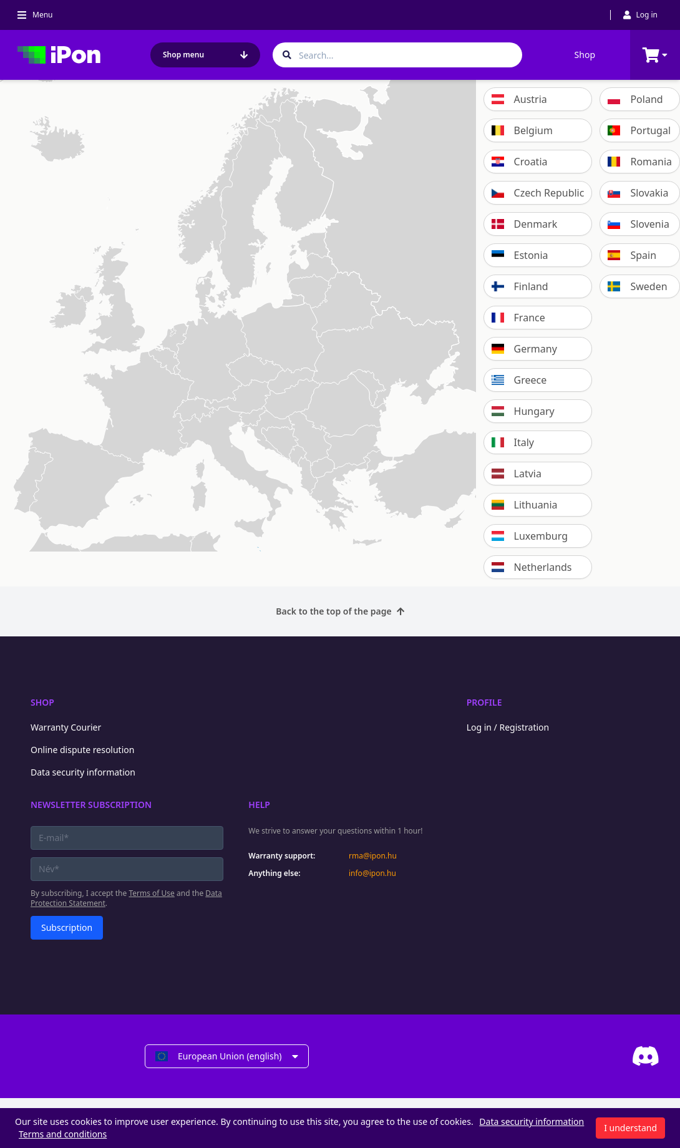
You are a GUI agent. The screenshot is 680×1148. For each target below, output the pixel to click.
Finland (520, 286)
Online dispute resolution (82, 750)
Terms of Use (151, 893)
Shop (585, 55)
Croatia (520, 161)
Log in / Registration (508, 727)
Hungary (523, 411)
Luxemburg (530, 536)
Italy (513, 442)
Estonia (520, 255)
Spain (632, 255)
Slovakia (638, 193)
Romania (640, 161)
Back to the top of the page (340, 611)
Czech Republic (538, 193)
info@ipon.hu (372, 873)
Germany (524, 349)
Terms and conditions (63, 1134)
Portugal (639, 130)
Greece (519, 380)
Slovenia (638, 224)
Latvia (517, 473)
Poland (635, 99)
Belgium (522, 130)
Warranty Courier (66, 727)
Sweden (637, 286)
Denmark (525, 224)
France (518, 317)
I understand (630, 1128)
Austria (519, 99)
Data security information (83, 772)
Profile (484, 702)
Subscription (66, 927)
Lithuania (525, 505)
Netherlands (532, 567)
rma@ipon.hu (373, 856)
